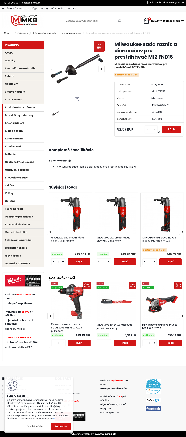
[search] (119, 22)
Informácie (57, 8)
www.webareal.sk (105, 433)
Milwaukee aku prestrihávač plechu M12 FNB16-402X (159, 239)
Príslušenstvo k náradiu (44, 33)
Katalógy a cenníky (37, 8)
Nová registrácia (175, 2)
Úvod (6, 33)
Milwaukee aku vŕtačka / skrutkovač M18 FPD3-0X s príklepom (66, 328)
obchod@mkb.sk (15, 329)
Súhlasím (61, 426)
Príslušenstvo (21, 33)
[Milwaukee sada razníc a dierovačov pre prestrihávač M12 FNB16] (77, 69)
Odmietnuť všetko (36, 426)
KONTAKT (71, 8)
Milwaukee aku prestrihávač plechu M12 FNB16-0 (67, 239)
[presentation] (52, 69)
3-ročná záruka (15, 8)
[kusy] (151, 129)
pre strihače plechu (71, 33)
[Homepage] (3, 9)
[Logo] (23, 20)
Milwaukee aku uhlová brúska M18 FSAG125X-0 (159, 326)
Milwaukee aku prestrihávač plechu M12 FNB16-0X (113, 239)
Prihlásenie (155, 2)
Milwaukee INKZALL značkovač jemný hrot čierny (114, 326)
